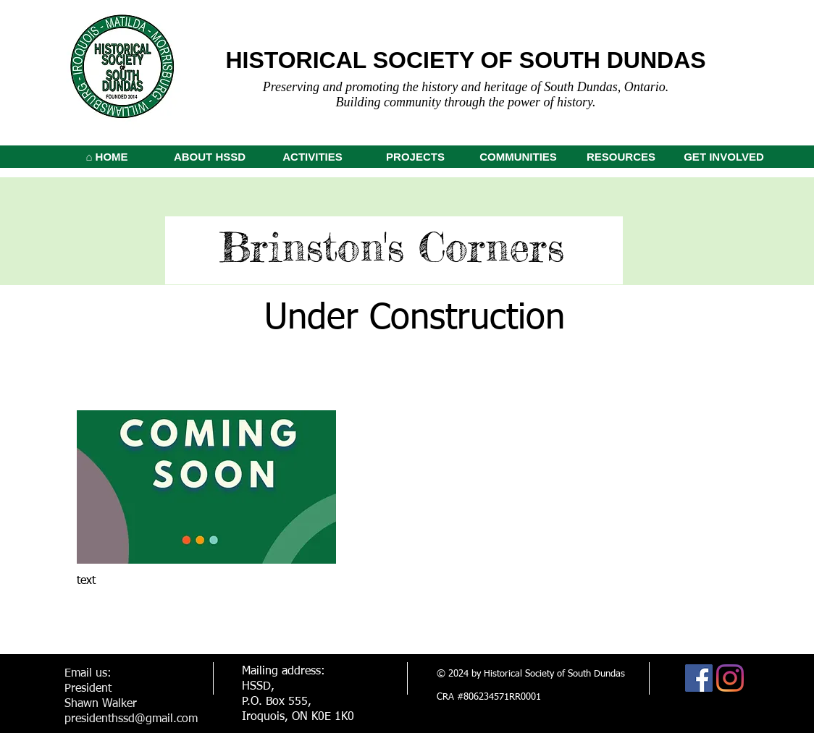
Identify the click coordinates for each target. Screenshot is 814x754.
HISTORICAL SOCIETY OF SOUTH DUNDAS (465, 60)
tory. (584, 102)
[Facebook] (699, 678)
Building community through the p (425, 102)
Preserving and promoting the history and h (377, 87)
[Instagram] (730, 678)
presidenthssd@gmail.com (131, 719)
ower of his (543, 102)
